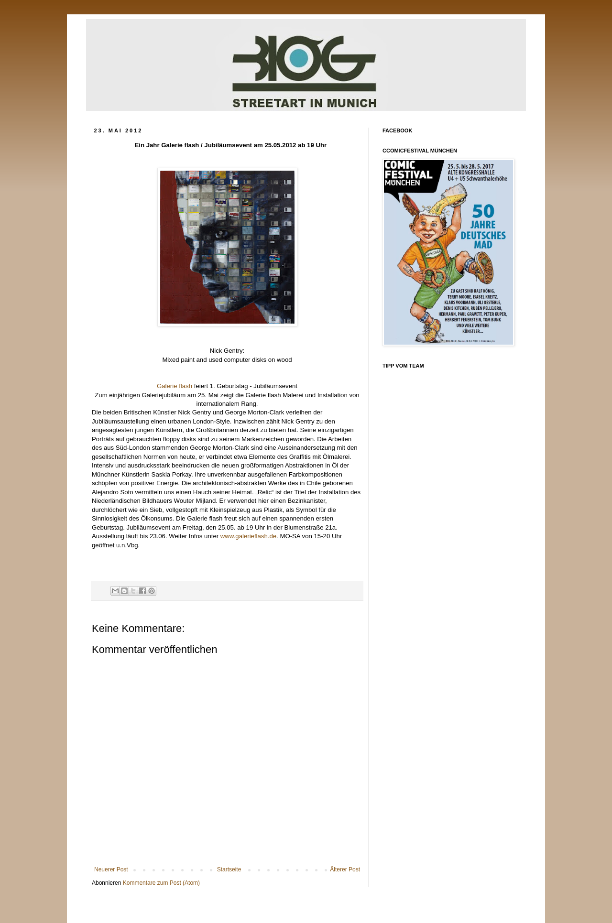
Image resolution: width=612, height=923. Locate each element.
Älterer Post (345, 869)
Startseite (229, 869)
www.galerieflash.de (248, 536)
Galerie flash (174, 386)
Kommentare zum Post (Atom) (161, 883)
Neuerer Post (111, 869)
